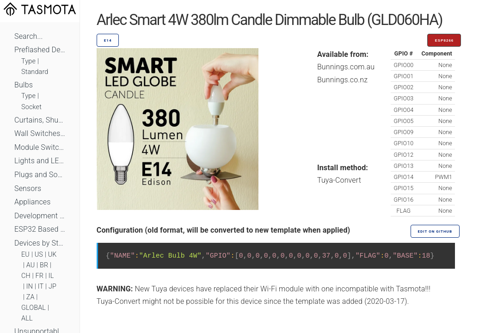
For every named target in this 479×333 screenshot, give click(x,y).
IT (41, 286)
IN (29, 286)
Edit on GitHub (435, 231)
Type (28, 61)
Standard (34, 72)
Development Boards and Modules (39, 215)
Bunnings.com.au (346, 66)
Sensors (27, 188)
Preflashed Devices (39, 49)
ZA (30, 297)
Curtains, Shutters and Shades (39, 120)
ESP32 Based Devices (39, 229)
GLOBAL (33, 308)
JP (52, 286)
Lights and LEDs (39, 160)
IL (51, 276)
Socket (31, 107)
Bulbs (23, 84)
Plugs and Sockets (39, 174)
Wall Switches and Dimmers (39, 133)
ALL (27, 318)
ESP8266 (444, 40)
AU (30, 265)
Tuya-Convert (339, 180)
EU (25, 255)
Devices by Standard (39, 243)
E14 (108, 40)
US (39, 255)
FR (40, 276)
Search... (28, 36)
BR (44, 265)
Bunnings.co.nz (342, 79)
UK (52, 255)
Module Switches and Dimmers (39, 147)
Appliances (32, 201)
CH (26, 276)
